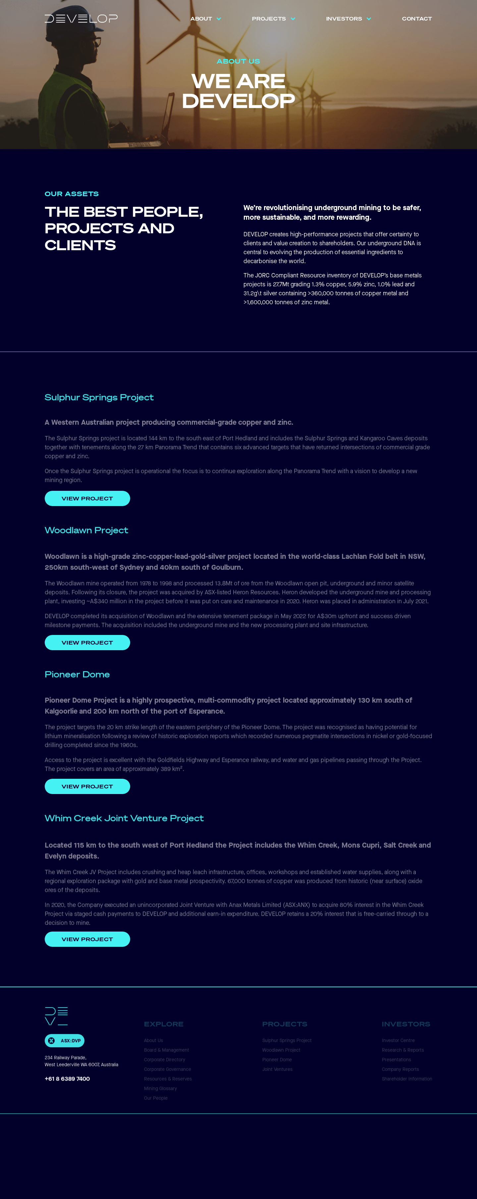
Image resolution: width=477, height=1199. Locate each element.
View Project (87, 498)
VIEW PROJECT (87, 786)
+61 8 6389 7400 (67, 1089)
